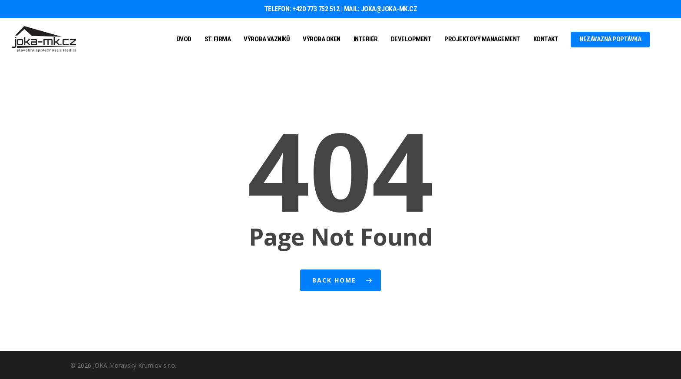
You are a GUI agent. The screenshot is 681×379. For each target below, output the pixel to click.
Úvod (184, 39)
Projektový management (482, 39)
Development (411, 39)
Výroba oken (321, 39)
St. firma (218, 39)
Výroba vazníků (267, 39)
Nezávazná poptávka (610, 39)
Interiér (366, 39)
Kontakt (546, 39)
